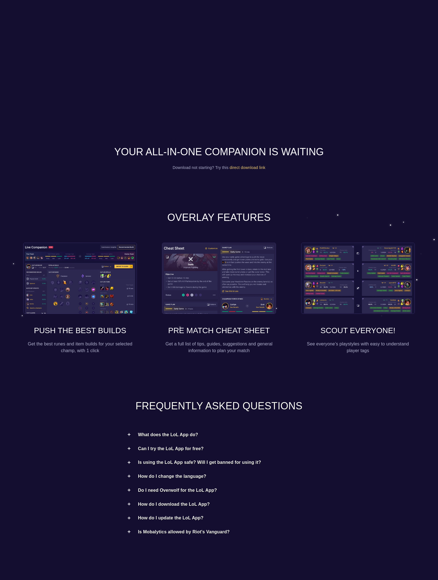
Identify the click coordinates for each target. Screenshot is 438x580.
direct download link (247, 167)
